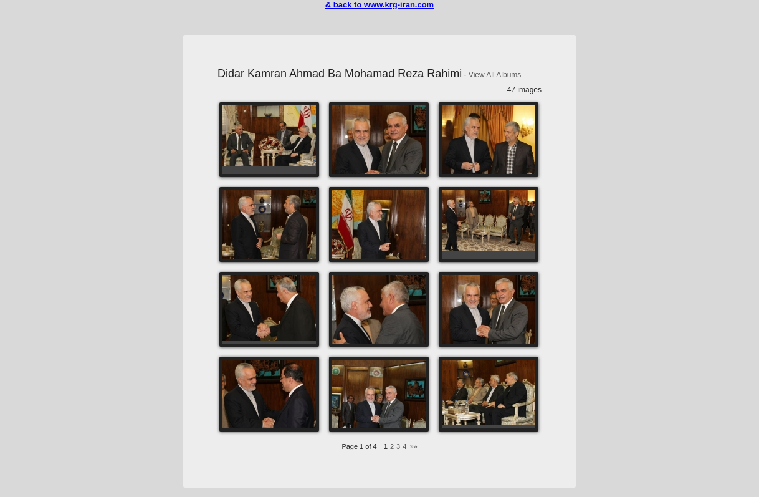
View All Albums (495, 74)
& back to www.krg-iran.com (379, 4)
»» (413, 446)
